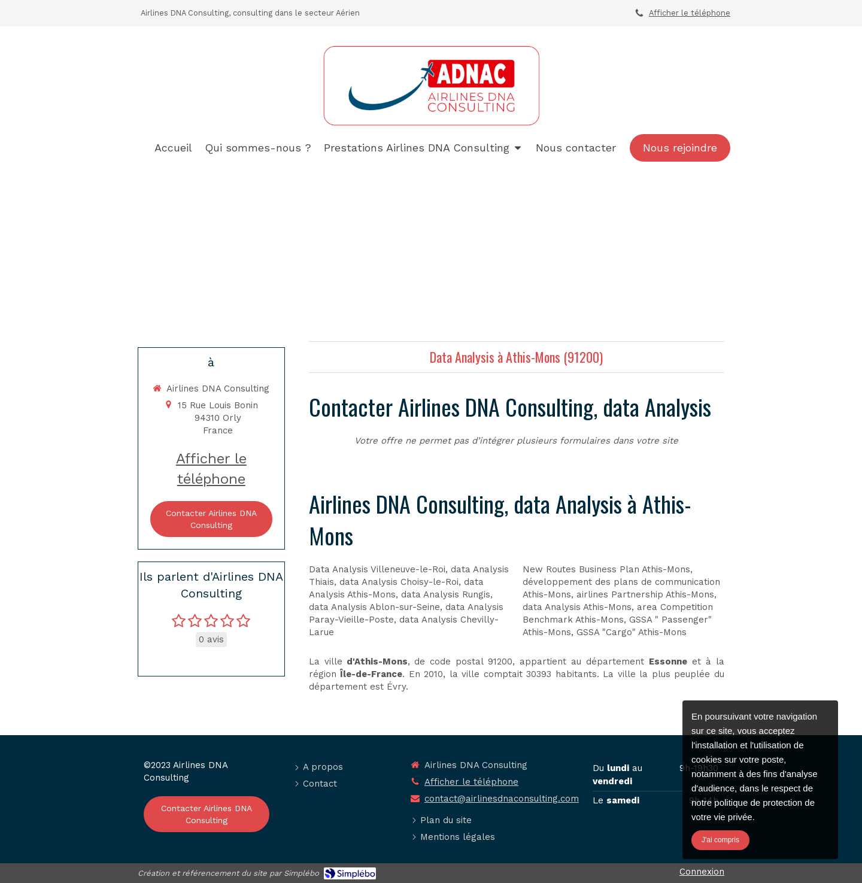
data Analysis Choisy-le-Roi (399, 581)
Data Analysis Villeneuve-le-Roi (377, 569)
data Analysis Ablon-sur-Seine (374, 607)
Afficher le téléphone (689, 12)
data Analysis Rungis (445, 594)
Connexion (701, 871)
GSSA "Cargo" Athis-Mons (631, 632)
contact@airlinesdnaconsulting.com (501, 798)
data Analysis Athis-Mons (577, 607)
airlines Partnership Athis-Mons (645, 594)
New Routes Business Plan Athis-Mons (606, 569)
